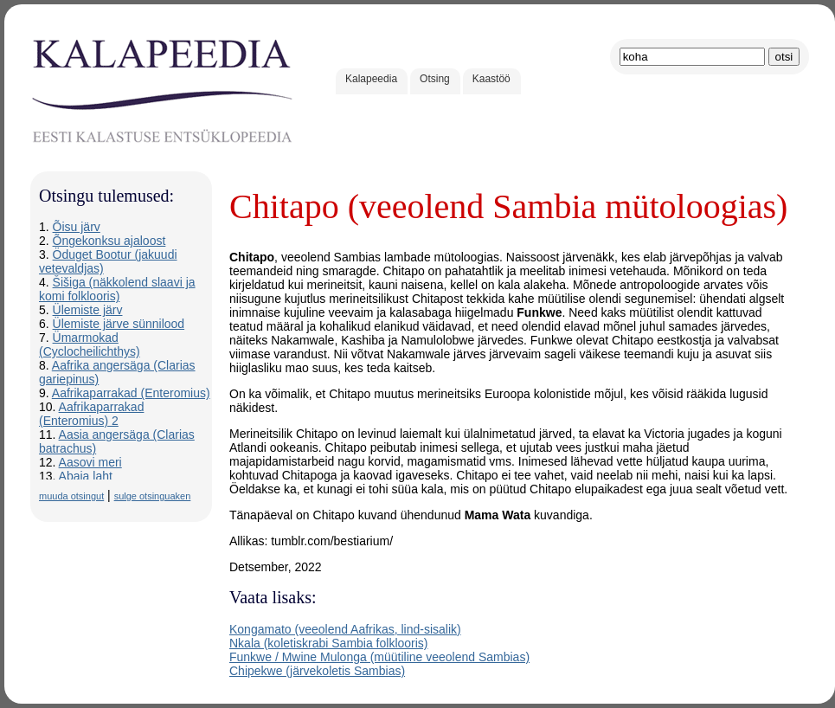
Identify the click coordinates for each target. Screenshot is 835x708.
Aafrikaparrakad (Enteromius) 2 (91, 414)
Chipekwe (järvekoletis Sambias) (317, 671)
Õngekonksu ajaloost (109, 241)
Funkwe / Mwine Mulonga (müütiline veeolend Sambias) (379, 657)
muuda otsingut (71, 496)
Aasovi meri (90, 462)
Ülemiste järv (88, 310)
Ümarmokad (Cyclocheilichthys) (89, 344)
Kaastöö (491, 79)
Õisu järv (76, 227)
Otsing (435, 79)
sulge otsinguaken (152, 496)
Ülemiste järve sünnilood (119, 324)
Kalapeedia (371, 79)
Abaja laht (85, 476)
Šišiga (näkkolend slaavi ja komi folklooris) (117, 289)
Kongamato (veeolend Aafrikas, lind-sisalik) (345, 629)
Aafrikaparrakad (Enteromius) (131, 393)
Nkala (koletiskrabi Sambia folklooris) (328, 643)
